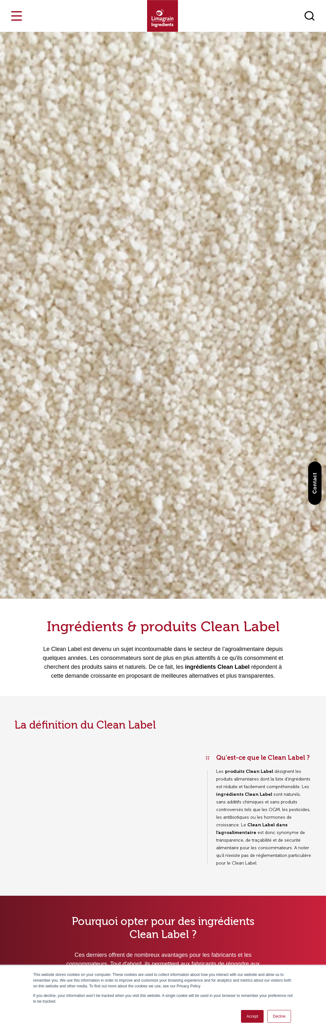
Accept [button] (252, 1016)
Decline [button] (279, 1016)
